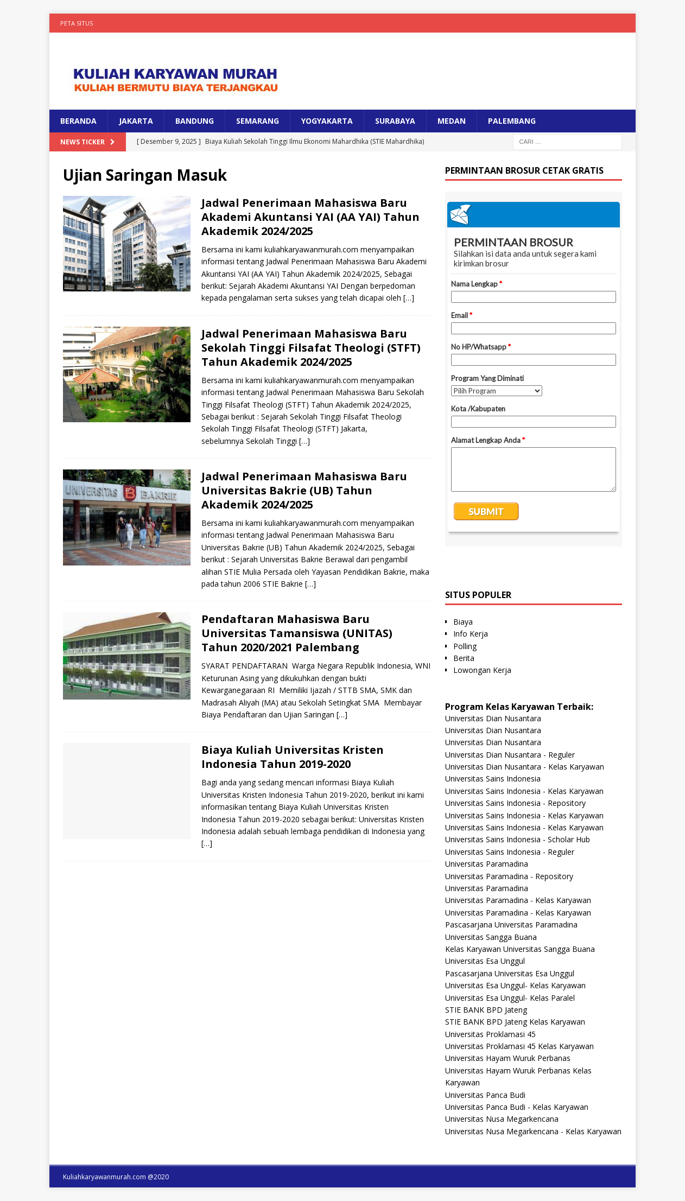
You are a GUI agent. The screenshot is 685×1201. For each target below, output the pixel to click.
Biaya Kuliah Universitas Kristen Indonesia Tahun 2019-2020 (292, 756)
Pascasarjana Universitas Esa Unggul (509, 973)
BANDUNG (194, 121)
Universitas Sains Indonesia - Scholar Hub (517, 839)
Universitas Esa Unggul (485, 961)
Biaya (463, 622)
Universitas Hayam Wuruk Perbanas (507, 1058)
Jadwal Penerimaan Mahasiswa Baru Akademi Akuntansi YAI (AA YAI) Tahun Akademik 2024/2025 (310, 216)
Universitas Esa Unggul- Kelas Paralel (510, 998)
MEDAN (451, 121)
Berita (463, 658)
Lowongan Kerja (482, 670)
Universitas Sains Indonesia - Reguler (509, 852)
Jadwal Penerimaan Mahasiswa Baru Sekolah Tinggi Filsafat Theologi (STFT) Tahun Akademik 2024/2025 (311, 347)
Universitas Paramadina (486, 864)
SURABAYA (395, 121)
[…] (408, 298)
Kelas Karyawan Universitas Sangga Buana (520, 949)
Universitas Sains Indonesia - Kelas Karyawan (524, 791)
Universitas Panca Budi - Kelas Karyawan (516, 1107)
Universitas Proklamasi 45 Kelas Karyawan (519, 1046)
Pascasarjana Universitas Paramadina (511, 924)
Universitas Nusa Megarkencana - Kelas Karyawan (533, 1131)
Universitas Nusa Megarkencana (502, 1119)
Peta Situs (76, 23)
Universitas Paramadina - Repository (509, 876)
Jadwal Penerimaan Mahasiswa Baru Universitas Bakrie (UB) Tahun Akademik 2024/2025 (304, 490)
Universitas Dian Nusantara (493, 718)
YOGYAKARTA (327, 121)
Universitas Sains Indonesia (493, 778)
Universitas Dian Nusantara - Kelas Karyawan (524, 766)
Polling (465, 646)
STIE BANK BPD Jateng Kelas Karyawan (515, 1021)
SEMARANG (257, 121)
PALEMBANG (512, 121)
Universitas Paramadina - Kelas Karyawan (518, 900)
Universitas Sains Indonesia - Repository (515, 803)
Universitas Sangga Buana (491, 937)
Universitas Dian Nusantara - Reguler (510, 754)
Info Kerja (470, 633)
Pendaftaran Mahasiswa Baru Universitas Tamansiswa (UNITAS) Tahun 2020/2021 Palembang (296, 633)
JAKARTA (136, 121)
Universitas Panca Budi (485, 1095)
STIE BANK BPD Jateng (486, 1010)
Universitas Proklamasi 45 (490, 1034)
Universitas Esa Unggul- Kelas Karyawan (515, 985)
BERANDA (78, 121)
